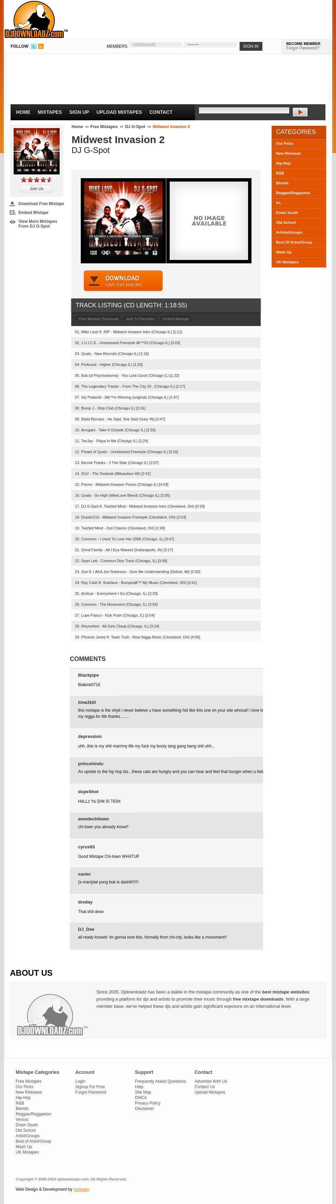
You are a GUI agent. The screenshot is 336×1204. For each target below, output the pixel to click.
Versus (22, 1119)
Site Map (143, 1092)
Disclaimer (144, 1108)
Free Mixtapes (104, 126)
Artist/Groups (28, 1135)
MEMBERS (117, 46)
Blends (282, 183)
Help (139, 1086)
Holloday (82, 1189)
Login (80, 1081)
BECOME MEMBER (303, 44)
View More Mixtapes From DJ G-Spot (37, 224)
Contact (161, 112)
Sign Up (79, 112)
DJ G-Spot (135, 126)
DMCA (141, 1097)
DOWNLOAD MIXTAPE (123, 281)
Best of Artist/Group (33, 1141)
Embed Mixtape (33, 212)
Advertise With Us (211, 1081)
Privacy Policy (148, 1103)
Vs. (279, 203)
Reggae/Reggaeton (293, 193)
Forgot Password (90, 1092)
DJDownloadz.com (36, 19)
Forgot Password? (302, 48)
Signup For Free (90, 1086)
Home (23, 112)
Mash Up (284, 252)
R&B (280, 173)
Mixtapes (50, 112)
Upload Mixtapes (119, 112)
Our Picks (284, 143)
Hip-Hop (283, 163)
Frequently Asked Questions (160, 1081)
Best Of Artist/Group (294, 242)
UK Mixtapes (287, 262)
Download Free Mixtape (41, 203)
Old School (286, 222)
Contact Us (205, 1086)
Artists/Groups (289, 232)
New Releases (288, 153)
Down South (287, 213)
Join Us (36, 188)
